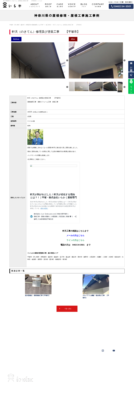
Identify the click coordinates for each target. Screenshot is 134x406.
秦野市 (106, 358)
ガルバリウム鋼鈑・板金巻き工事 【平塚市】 (96, 286)
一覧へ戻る (67, 309)
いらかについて (34, 5)
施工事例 (60, 5)
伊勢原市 (76, 358)
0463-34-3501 (16, 391)
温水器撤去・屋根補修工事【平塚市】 (38, 285)
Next (124, 60)
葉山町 (84, 358)
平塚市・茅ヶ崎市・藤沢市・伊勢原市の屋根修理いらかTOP (26, 25)
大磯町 (92, 358)
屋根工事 (48, 5)
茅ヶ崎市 (59, 358)
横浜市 (99, 358)
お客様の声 (72, 5)
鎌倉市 (114, 358)
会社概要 (98, 5)
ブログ (84, 5)
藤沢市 (68, 358)
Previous (67, 60)
